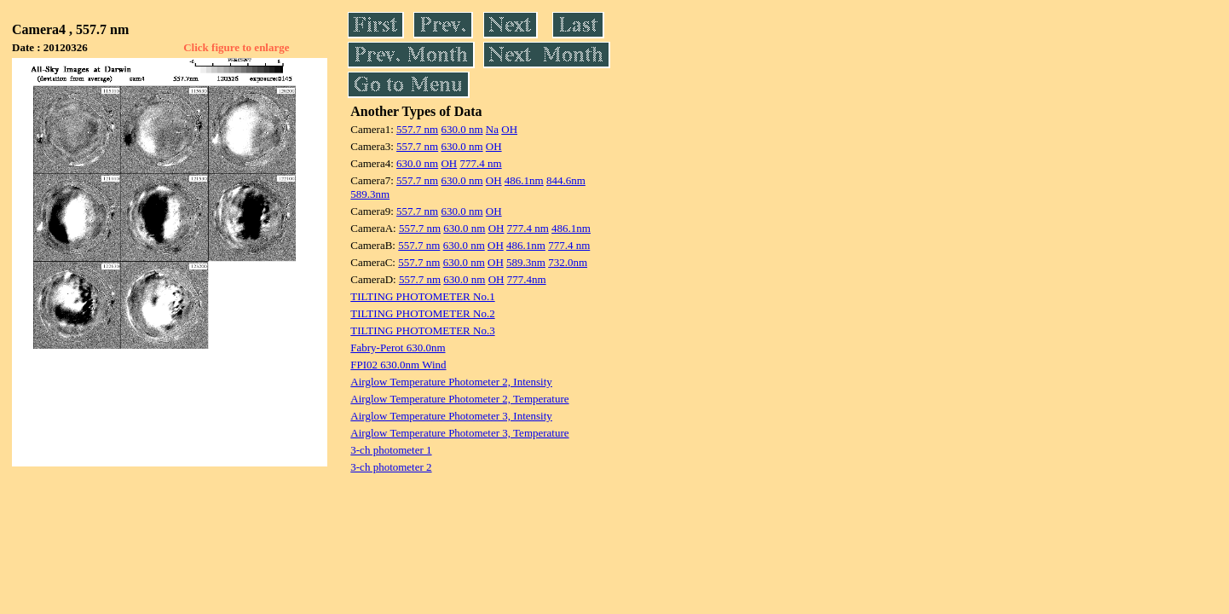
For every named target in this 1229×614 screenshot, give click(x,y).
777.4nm (526, 279)
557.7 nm (417, 129)
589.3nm (369, 194)
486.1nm (524, 180)
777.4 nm (480, 163)
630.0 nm (461, 129)
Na (492, 129)
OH (509, 129)
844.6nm (566, 180)
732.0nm (567, 262)
